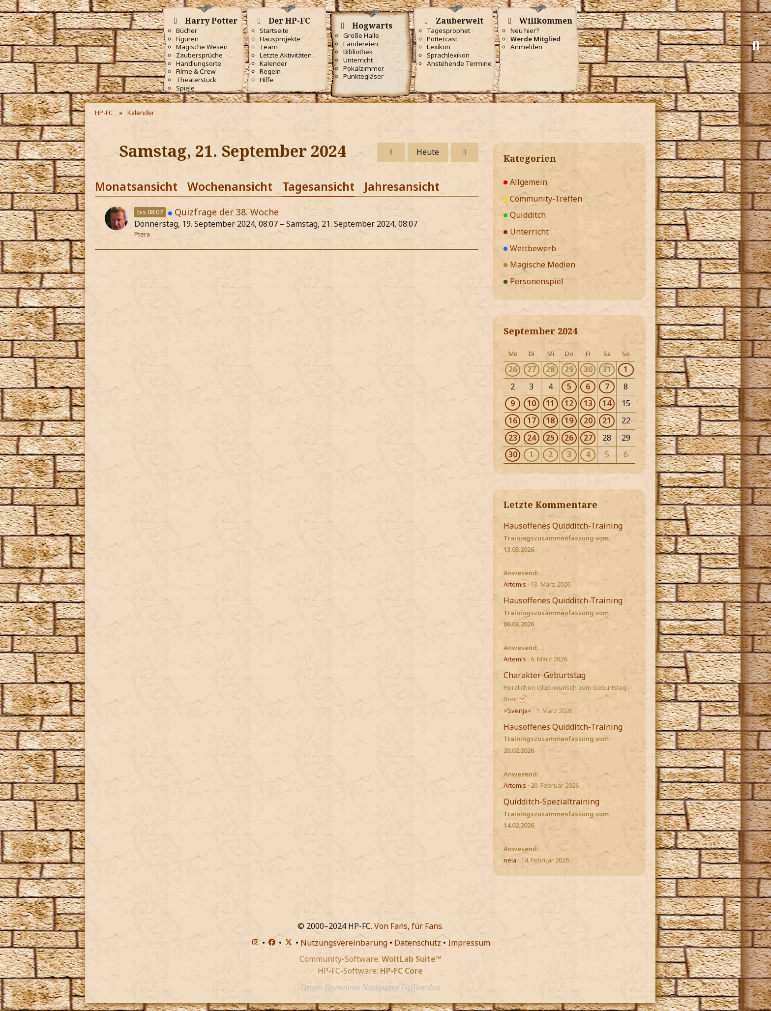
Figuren (187, 39)
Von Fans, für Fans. (409, 926)
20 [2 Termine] (588, 420)
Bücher (186, 31)
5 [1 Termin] (569, 386)
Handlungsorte (198, 63)
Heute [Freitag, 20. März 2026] (427, 152)
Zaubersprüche (199, 55)
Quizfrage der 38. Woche (227, 212)
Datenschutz (417, 942)
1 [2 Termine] (531, 454)
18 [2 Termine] (550, 420)
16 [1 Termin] (512, 420)
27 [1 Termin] (531, 369)
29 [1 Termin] (568, 369)
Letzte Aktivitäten (286, 55)
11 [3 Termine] (550, 403)
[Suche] (756, 45)
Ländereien (360, 44)
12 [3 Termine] (568, 403)
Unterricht (358, 60)
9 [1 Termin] (512, 403)
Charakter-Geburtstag (545, 675)
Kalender (273, 63)
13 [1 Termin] (588, 403)
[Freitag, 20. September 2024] (391, 152)
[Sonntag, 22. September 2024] (464, 152)
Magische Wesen (202, 47)
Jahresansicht (402, 186)
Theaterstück (196, 80)
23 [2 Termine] (512, 437)
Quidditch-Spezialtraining (551, 801)
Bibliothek (358, 52)
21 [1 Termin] (606, 420)
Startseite (274, 31)
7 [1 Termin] (607, 386)
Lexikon (438, 47)
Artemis (515, 584)
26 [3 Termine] (568, 437)
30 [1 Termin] (588, 369)
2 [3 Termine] (550, 454)
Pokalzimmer (363, 68)
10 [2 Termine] (531, 403)
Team (269, 47)
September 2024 (540, 331)
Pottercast (442, 39)
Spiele (185, 88)
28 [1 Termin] (550, 369)
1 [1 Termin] (625, 369)
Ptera (142, 234)
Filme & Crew (195, 71)
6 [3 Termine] (588, 386)
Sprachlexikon (448, 55)
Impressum (469, 942)
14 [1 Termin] (606, 403)
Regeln (270, 71)
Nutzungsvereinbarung (343, 942)
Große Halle (361, 35)
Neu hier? (524, 31)
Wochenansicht (229, 186)
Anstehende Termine (459, 63)
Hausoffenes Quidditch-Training (563, 525)
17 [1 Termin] (531, 420)
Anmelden (526, 47)
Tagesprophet (448, 31)
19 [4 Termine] (568, 420)
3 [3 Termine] (569, 454)
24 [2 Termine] (531, 437)
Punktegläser (363, 76)
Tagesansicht (318, 186)
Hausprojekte (280, 39)
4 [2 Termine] (588, 454)
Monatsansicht (136, 186)
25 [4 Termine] (550, 437)
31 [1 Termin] (606, 369)
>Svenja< (518, 710)
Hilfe (266, 80)
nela (510, 860)
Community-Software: (370, 958)
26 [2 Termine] (512, 369)
